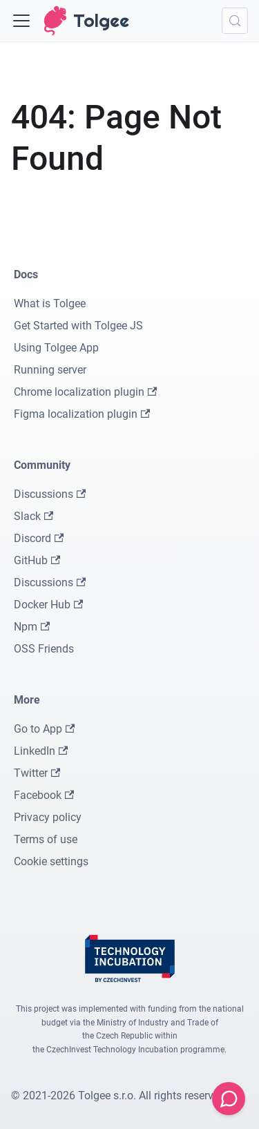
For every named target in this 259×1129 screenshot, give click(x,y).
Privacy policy (47, 817)
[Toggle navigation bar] (21, 20)
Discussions (50, 494)
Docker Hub (48, 604)
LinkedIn (41, 751)
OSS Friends (44, 648)
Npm (32, 626)
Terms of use (45, 839)
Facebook (44, 795)
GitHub (37, 560)
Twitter (37, 773)
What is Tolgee (50, 303)
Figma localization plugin (82, 414)
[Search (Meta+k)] (235, 21)
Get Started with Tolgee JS (78, 325)
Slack (33, 516)
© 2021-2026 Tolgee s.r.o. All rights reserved (118, 1095)
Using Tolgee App (56, 347)
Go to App (44, 728)
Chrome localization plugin (85, 391)
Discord (39, 538)
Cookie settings (51, 861)
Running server (50, 369)
